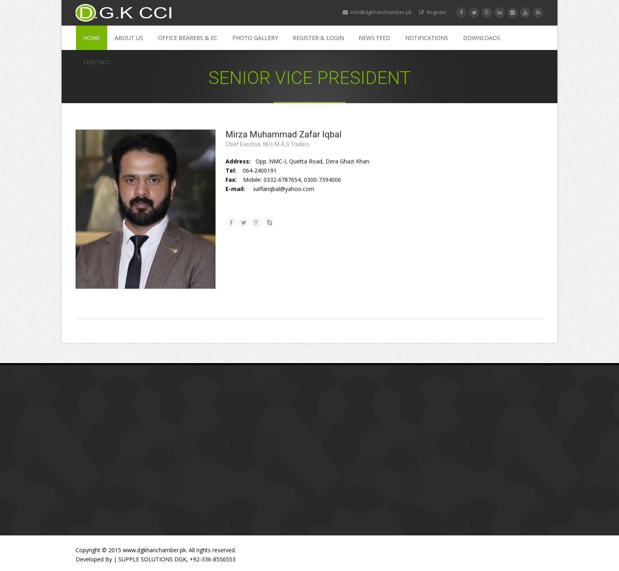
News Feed (374, 38)
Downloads (481, 38)
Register (433, 12)
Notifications (426, 38)
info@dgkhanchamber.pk (377, 12)
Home (91, 38)
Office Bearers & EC (188, 38)
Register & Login (318, 38)
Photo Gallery (255, 38)
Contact (96, 62)
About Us (129, 38)
